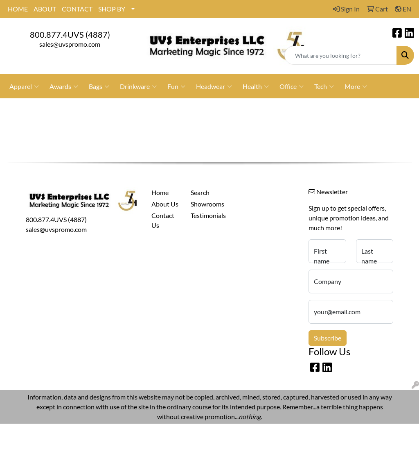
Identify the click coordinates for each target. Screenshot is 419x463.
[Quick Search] (340, 55)
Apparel (24, 86)
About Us (164, 204)
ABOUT (45, 9)
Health (256, 86)
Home (160, 192)
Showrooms (205, 204)
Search (200, 192)
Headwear (214, 86)
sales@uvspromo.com (69, 44)
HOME (18, 9)
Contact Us (162, 220)
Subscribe (327, 338)
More (356, 86)
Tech (324, 86)
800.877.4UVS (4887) (70, 34)
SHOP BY (111, 9)
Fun (176, 86)
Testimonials (205, 215)
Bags (99, 86)
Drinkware (138, 86)
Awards (64, 86)
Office (291, 86)
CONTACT (77, 9)
